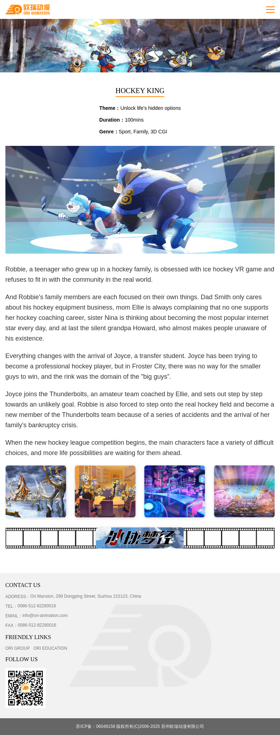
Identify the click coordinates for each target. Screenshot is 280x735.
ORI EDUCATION (50, 648)
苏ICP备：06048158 (95, 726)
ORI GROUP (17, 648)
